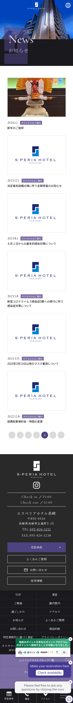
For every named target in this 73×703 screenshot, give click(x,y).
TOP (18, 595)
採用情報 (36, 581)
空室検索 (36, 547)
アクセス (54, 612)
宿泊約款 (54, 629)
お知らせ (18, 620)
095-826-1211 (40, 529)
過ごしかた (18, 612)
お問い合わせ (38, 570)
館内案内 (54, 603)
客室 (54, 595)
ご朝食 (18, 603)
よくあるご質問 (36, 559)
